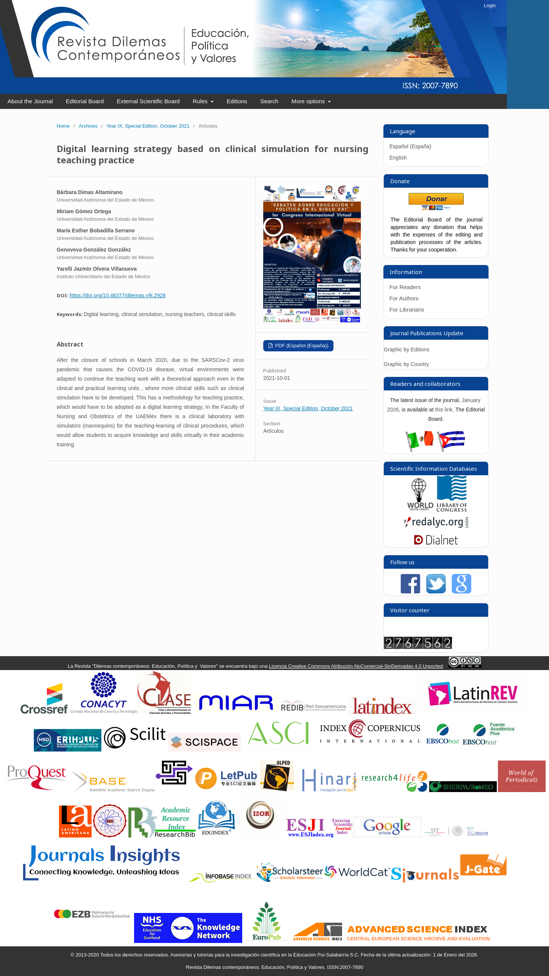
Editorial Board (85, 101)
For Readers (405, 287)
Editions (236, 101)
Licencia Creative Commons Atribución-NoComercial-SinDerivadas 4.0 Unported (356, 666)
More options (308, 101)
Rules (201, 101)
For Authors (404, 298)
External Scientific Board (148, 101)
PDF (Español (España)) (301, 345)
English (398, 158)
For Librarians (406, 309)
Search (269, 101)
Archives (88, 126)
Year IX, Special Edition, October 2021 (147, 126)
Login (490, 5)
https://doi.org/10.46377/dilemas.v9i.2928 (117, 295)
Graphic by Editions (406, 349)
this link (443, 410)
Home (63, 126)
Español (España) (410, 146)
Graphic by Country (406, 364)
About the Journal (30, 101)
